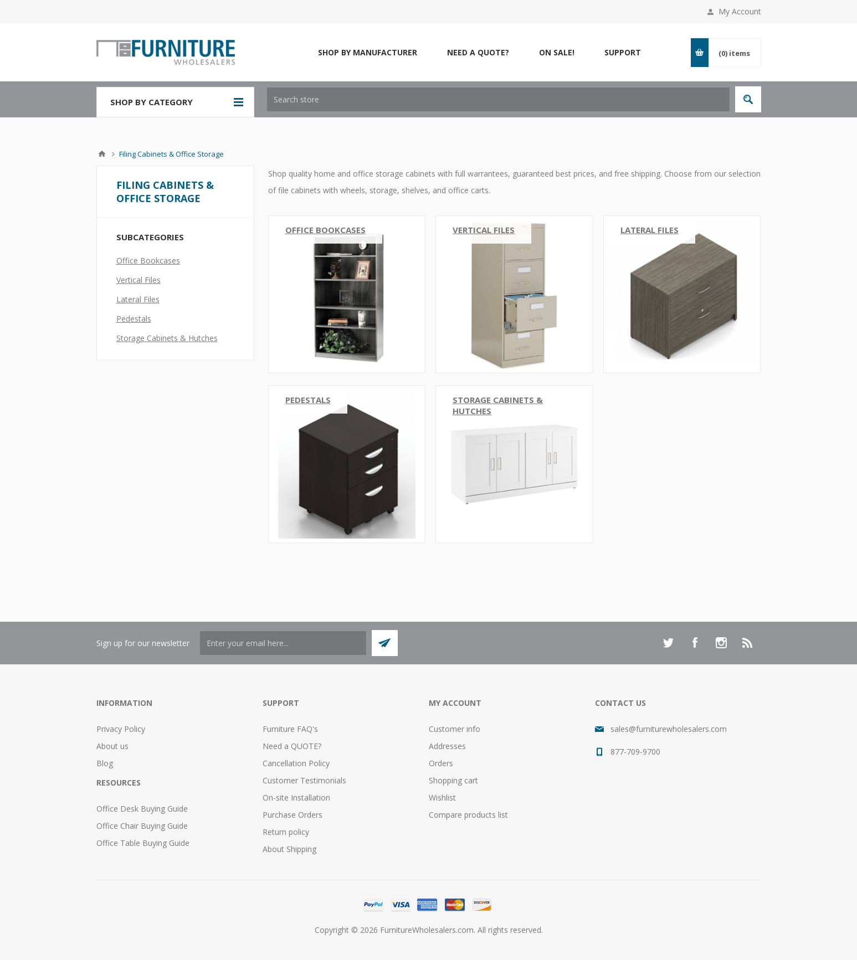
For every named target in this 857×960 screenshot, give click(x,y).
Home (101, 154)
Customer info (454, 729)
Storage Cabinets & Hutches (498, 405)
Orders (441, 763)
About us (112, 746)
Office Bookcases (325, 229)
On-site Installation (296, 797)
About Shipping (289, 849)
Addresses (447, 746)
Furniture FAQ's (290, 729)
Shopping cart (453, 780)
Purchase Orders (292, 814)
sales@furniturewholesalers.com (668, 729)
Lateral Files (649, 229)
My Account (740, 11)
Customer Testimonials (304, 780)
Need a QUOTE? (292, 746)
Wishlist (442, 797)
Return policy (286, 832)
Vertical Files (484, 229)
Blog (104, 763)
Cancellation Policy (296, 763)
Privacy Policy (120, 729)
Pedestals (308, 399)
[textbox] (498, 99)
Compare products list (468, 814)
